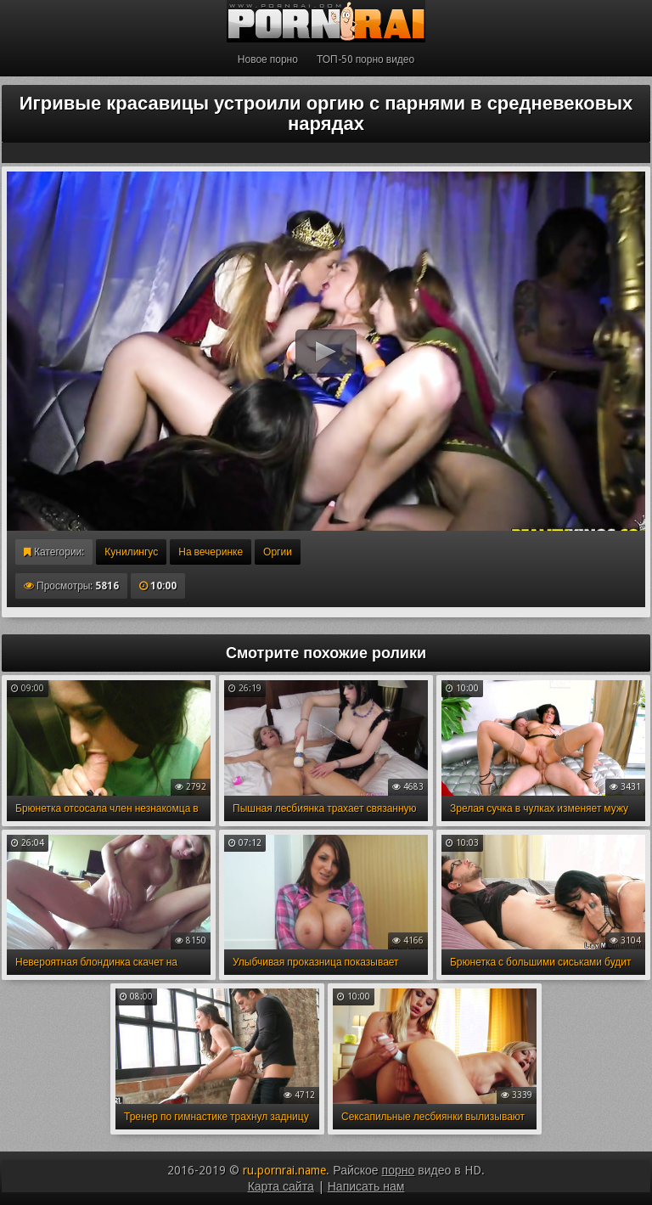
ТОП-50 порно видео (365, 59)
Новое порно (268, 59)
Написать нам (366, 1186)
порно (398, 1170)
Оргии (277, 552)
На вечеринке (210, 552)
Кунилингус (131, 552)
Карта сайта (281, 1186)
